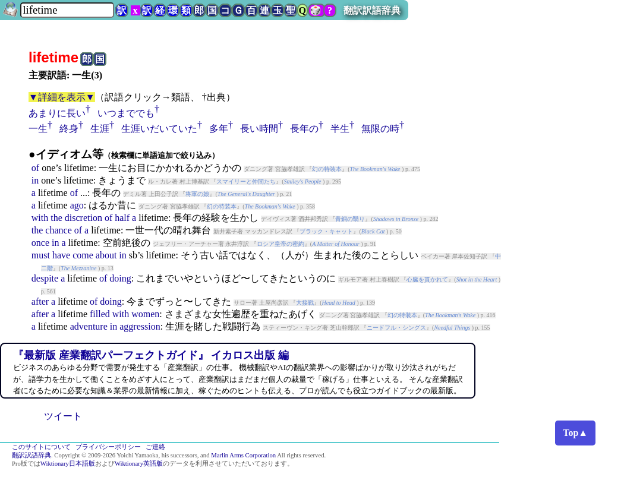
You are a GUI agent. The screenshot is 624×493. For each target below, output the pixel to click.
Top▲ (575, 433)
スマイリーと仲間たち (246, 181)
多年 (218, 129)
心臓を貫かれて (427, 279)
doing (120, 278)
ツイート (63, 416)
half (122, 218)
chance (58, 230)
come (83, 255)
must (40, 255)
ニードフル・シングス (396, 327)
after (40, 301)
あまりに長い (57, 113)
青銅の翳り (350, 219)
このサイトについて (41, 447)
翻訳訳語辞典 (372, 10)
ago (77, 205)
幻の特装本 (327, 169)
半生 (339, 129)
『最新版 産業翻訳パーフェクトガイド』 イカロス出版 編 (151, 355)
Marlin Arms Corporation (243, 455)
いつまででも (126, 113)
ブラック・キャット (326, 231)
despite (44, 278)
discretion (83, 218)
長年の (304, 129)
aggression (139, 326)
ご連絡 (155, 447)
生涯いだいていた (159, 129)
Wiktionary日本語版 (67, 463)
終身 (68, 129)
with (39, 218)
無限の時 (380, 129)
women (145, 314)
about (106, 255)
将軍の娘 (197, 194)
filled (100, 314)
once (40, 243)
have (61, 255)
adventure (89, 326)
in (35, 180)
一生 (38, 129)
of (35, 168)
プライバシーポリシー (108, 447)
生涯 (99, 129)
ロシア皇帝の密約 (280, 244)
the (56, 218)
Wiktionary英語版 (139, 463)
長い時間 (259, 129)
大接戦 (305, 302)
